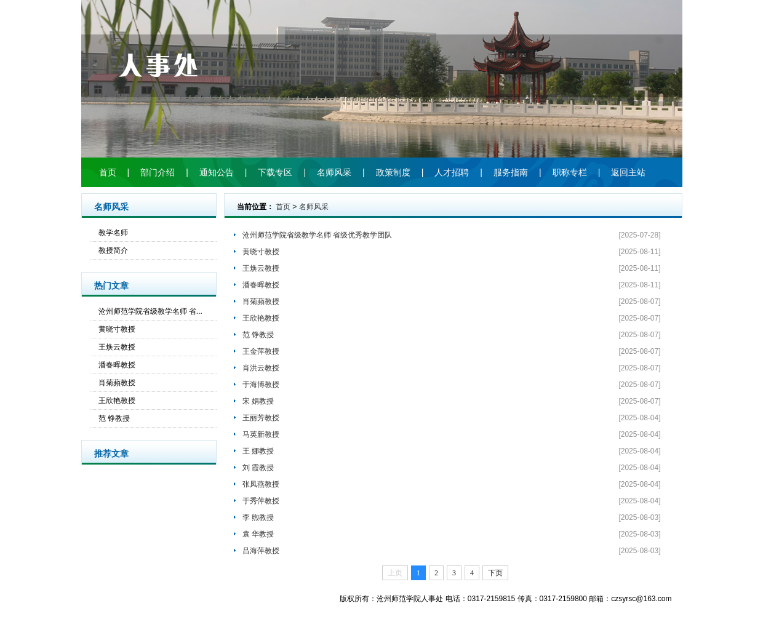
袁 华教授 (258, 534)
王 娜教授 (258, 451)
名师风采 (334, 172)
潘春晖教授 (116, 365)
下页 (495, 573)
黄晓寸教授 (116, 329)
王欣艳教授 (116, 400)
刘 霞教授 (258, 467)
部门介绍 (157, 172)
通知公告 (216, 172)
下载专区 (275, 172)
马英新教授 (260, 434)
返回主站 (628, 172)
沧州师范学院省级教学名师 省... (150, 311)
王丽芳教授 (260, 417)
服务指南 (510, 172)
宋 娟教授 (258, 401)
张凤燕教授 (260, 484)
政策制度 (393, 172)
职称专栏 (570, 172)
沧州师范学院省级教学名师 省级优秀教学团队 (317, 235)
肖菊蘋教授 (116, 382)
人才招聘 (451, 172)
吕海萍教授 (260, 550)
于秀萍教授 (260, 501)
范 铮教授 (114, 418)
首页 (107, 172)
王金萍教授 (260, 351)
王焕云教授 (116, 347)
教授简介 (113, 250)
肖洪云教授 (260, 368)
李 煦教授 (258, 517)
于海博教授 (260, 384)
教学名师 (113, 232)
